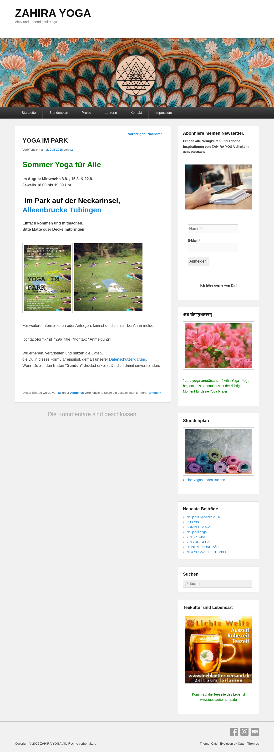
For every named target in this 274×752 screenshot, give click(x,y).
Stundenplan (58, 113)
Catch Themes (248, 743)
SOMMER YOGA (198, 527)
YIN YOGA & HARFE (201, 542)
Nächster (157, 134)
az (71, 149)
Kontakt (136, 113)
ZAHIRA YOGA (53, 13)
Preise (86, 113)
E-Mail (194, 240)
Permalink (154, 392)
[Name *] (213, 228)
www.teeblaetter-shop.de (218, 700)
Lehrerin (111, 113)
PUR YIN (193, 522)
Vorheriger (134, 134)
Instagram (244, 732)
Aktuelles (77, 392)
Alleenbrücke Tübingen (61, 210)
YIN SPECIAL (196, 537)
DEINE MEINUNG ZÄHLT (204, 547)
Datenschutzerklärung (127, 359)
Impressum (163, 113)
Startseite (29, 113)
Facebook (234, 732)
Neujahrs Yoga (197, 532)
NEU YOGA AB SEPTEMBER (207, 552)
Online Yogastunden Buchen (204, 480)
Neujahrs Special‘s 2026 (203, 517)
